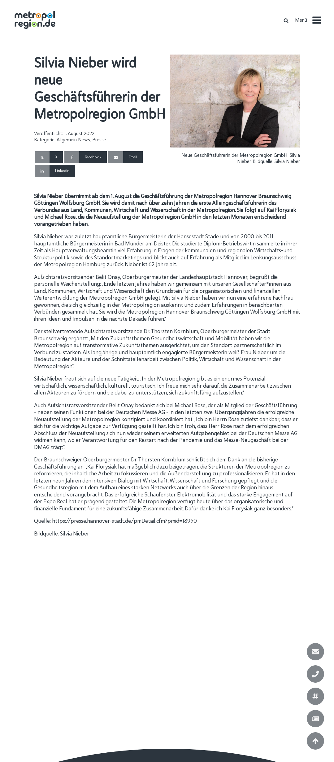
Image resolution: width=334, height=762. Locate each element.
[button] (310, 20)
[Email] (125, 157)
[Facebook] (85, 157)
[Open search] (286, 20)
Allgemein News (73, 140)
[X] (49, 157)
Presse (99, 140)
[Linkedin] (55, 171)
